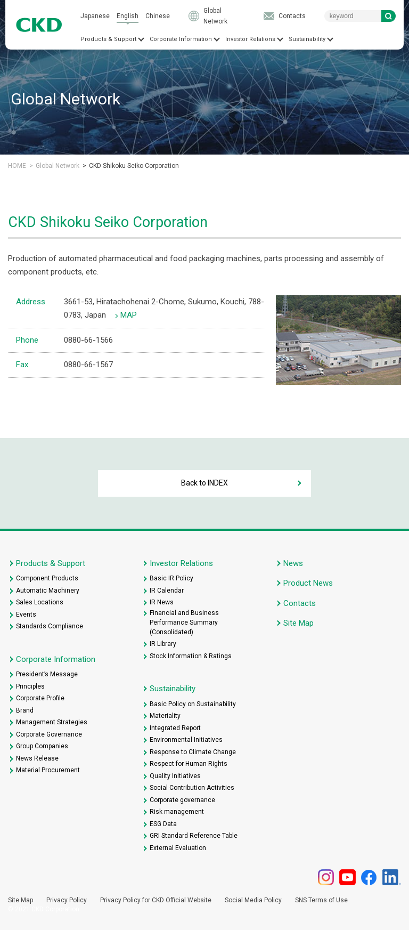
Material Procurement (48, 770)
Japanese (95, 16)
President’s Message (47, 674)
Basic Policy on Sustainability (193, 704)
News (293, 563)
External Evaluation (178, 848)
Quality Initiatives (175, 776)
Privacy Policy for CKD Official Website (155, 900)
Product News (308, 583)
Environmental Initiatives (186, 739)
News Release (37, 758)
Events (26, 614)
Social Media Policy (253, 900)
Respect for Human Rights (188, 763)
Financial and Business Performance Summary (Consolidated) (184, 622)
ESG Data (163, 824)
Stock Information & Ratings (191, 656)
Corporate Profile (40, 698)
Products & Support (108, 39)
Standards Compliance (49, 626)
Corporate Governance (49, 734)
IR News (162, 602)
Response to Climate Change (193, 752)
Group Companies (42, 746)
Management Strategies (51, 722)
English (127, 16)
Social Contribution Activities (192, 787)
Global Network (215, 16)
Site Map (298, 623)
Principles (30, 686)
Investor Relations (250, 39)
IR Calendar (167, 590)
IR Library (163, 644)
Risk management (177, 811)
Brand (25, 710)
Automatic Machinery (47, 590)
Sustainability (307, 39)
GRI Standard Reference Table (194, 835)
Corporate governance (182, 800)
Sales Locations (39, 602)
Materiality (165, 715)
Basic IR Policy (171, 578)
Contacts (292, 16)
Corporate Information (181, 39)
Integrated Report (175, 728)
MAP (128, 315)
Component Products (47, 578)
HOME (17, 166)
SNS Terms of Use (321, 900)
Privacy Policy (66, 900)
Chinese (157, 16)
